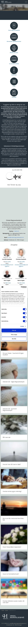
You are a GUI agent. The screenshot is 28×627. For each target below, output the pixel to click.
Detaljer (22, 326)
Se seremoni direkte (14, 63)
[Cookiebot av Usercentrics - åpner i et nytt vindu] (21, 287)
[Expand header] (26, 2)
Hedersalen (14, 75)
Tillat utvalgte (14, 334)
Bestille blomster (14, 52)
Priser (14, 86)
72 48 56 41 (16, 231)
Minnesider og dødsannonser (14, 41)
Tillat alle (14, 330)
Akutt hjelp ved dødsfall (14, 30)
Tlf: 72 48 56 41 (5, 623)
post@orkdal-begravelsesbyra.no (16, 237)
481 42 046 (22, 283)
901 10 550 (8, 261)
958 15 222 (8, 283)
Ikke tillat (14, 338)
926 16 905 (22, 261)
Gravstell (14, 97)
